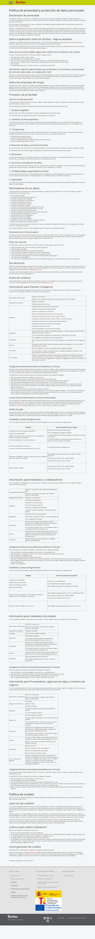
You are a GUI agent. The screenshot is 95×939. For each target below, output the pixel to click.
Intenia (70, 42)
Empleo (13, 892)
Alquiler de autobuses (17, 879)
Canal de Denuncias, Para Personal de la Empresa (19, 896)
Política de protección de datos (76, 918)
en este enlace (18, 405)
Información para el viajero (45, 871)
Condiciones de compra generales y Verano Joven (48, 883)
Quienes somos (16, 875)
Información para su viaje (45, 875)
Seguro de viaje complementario (47, 887)
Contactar (14, 885)
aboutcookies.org (32, 852)
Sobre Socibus (14, 871)
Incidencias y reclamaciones (20, 889)
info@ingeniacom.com (35, 269)
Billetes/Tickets (68, 875)
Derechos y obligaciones (45, 879)
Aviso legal (61, 918)
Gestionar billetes (68, 871)
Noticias (14, 882)
